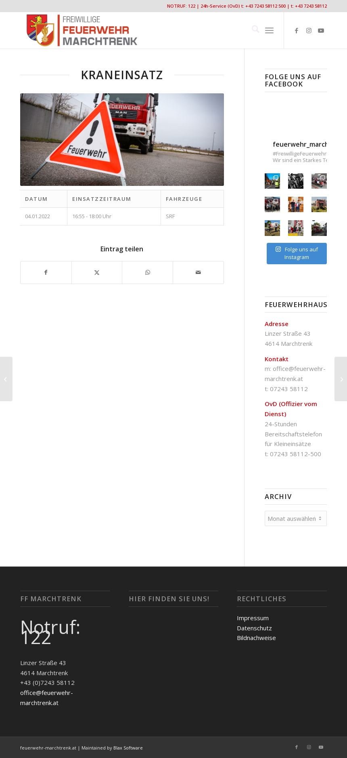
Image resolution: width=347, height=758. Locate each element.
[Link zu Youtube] (321, 30)
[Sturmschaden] (340, 379)
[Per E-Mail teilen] (198, 272)
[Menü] (269, 30)
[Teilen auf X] (97, 272)
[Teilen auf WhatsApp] (147, 272)
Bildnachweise (256, 636)
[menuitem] (251, 30)
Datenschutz (254, 627)
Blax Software (128, 746)
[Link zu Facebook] (297, 30)
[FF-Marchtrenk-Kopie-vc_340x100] (82, 30)
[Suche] (251, 30)
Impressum (253, 617)
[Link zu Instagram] (309, 30)
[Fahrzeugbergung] (6, 379)
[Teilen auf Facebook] (46, 272)
